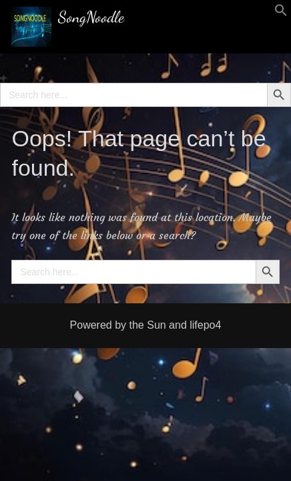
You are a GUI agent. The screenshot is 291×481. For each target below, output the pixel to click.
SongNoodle (91, 17)
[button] (281, 13)
